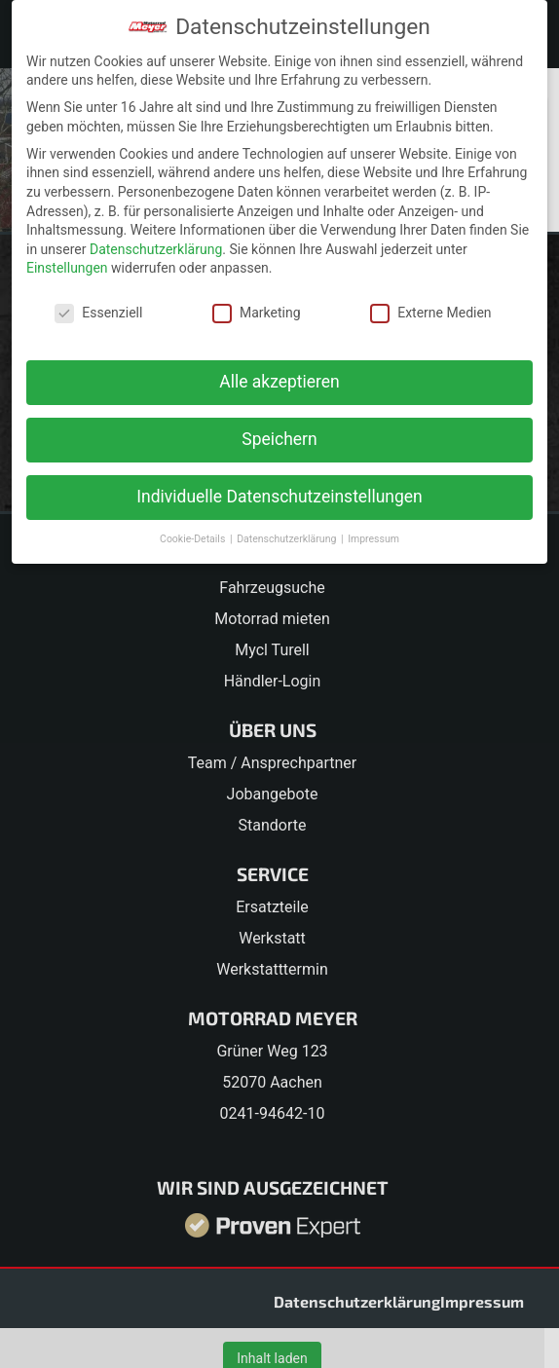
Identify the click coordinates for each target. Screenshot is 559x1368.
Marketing (256, 313)
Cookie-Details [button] (194, 539)
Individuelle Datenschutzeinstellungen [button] (279, 496)
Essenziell (98, 313)
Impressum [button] (373, 539)
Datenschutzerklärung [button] (288, 539)
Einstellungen (67, 268)
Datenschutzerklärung (156, 249)
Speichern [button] (279, 439)
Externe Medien (430, 313)
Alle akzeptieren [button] (279, 381)
